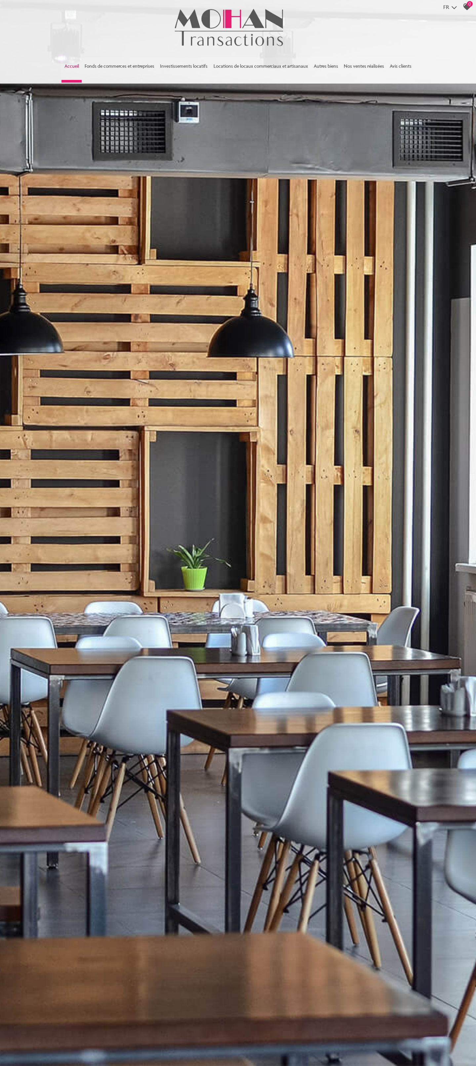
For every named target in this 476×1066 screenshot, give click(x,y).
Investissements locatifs (176, 68)
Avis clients (424, 68)
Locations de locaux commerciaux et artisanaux (263, 68)
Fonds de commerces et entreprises (102, 68)
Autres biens (339, 68)
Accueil (48, 68)
